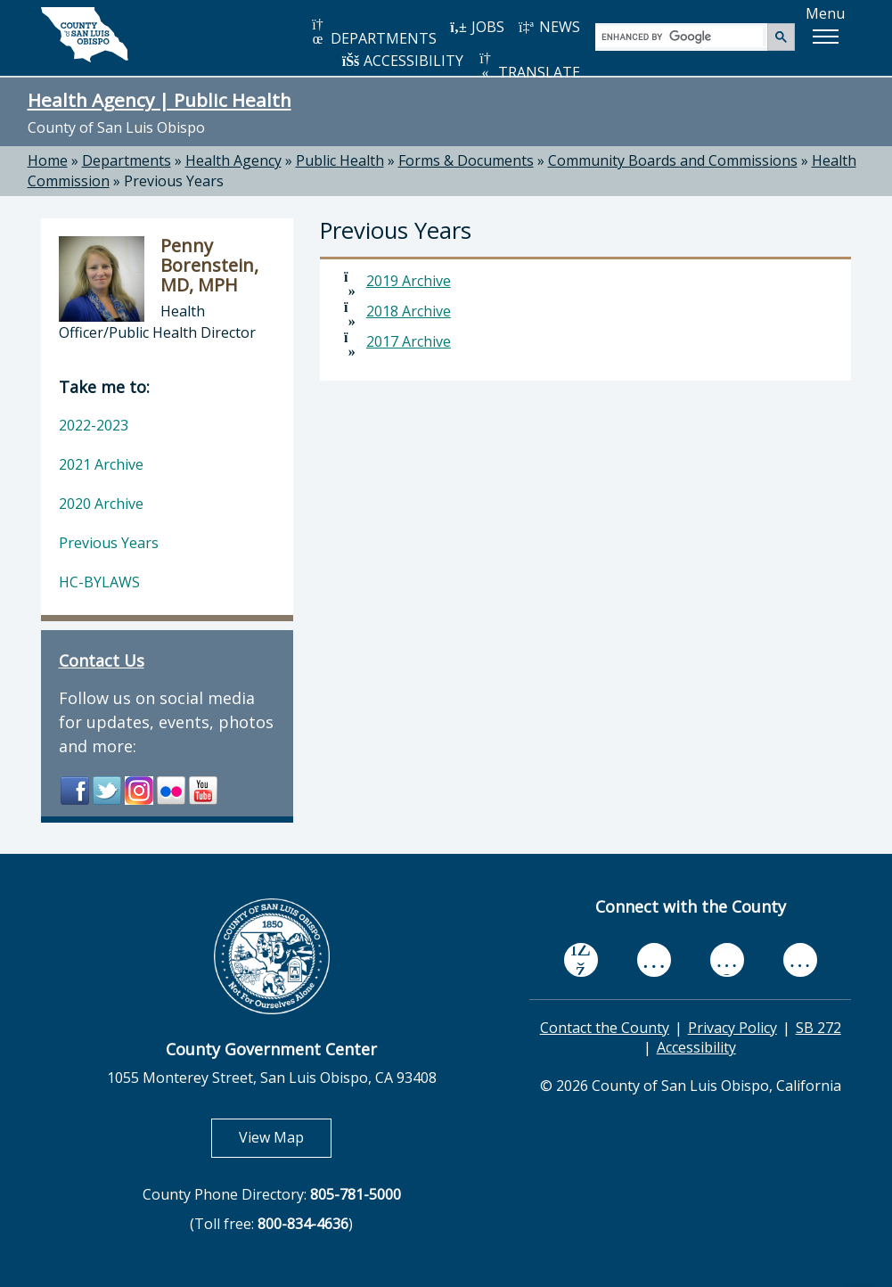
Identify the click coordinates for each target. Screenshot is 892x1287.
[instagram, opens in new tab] (800, 959)
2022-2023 (93, 425)
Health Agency (233, 160)
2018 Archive (408, 311)
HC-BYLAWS (99, 582)
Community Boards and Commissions (673, 160)
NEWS (549, 27)
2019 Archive (408, 281)
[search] (682, 36)
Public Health (340, 160)
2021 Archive (101, 464)
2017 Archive (408, 341)
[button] (825, 36)
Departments (126, 160)
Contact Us (101, 660)
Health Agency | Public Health (159, 99)
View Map (285, 1137)
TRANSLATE (528, 66)
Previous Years (174, 181)
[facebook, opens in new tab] (581, 960)
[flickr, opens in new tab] (727, 959)
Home (48, 160)
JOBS (477, 27)
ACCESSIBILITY (402, 61)
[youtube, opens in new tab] (653, 960)
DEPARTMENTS (373, 32)
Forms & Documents (466, 160)
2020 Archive (101, 503)
